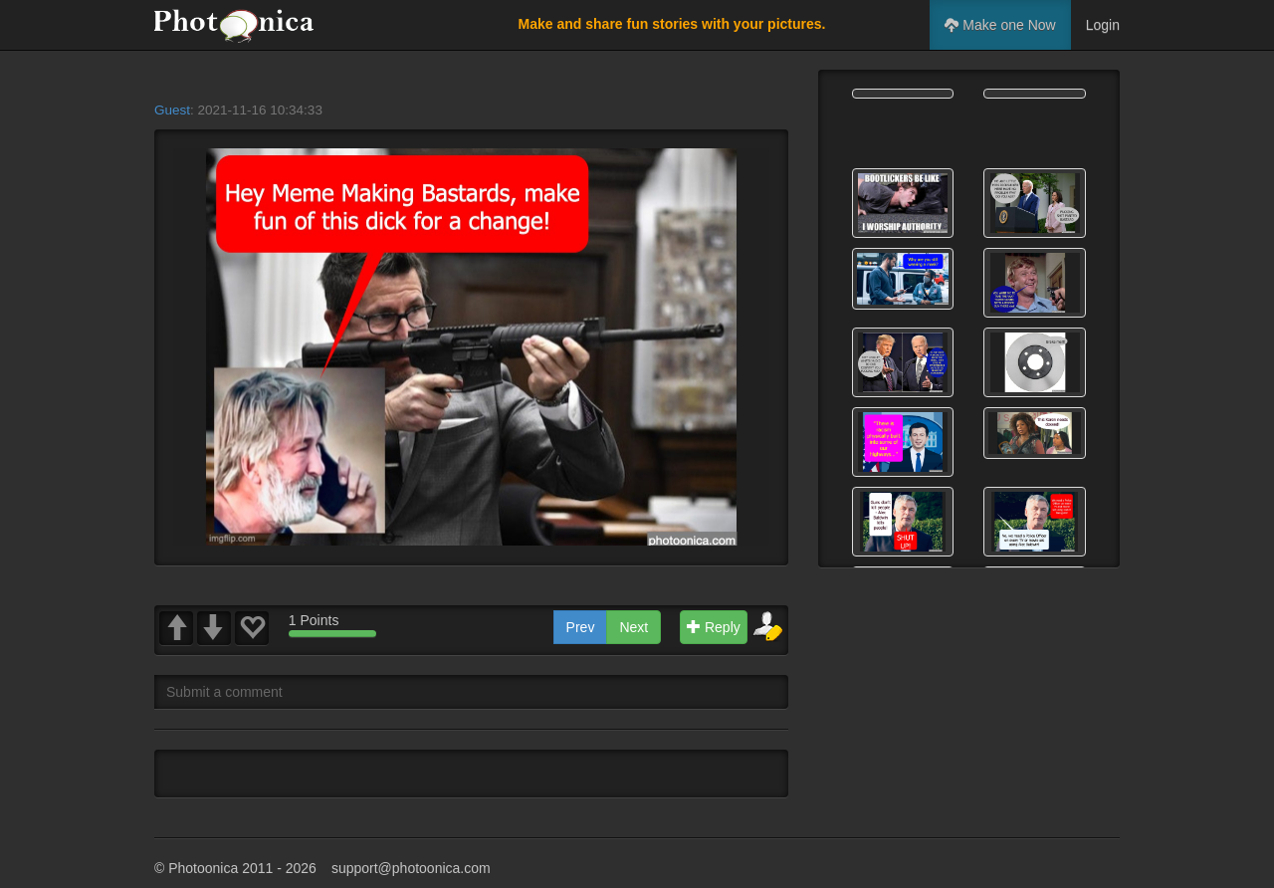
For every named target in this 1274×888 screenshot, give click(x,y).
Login (1103, 25)
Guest (172, 110)
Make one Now (1000, 25)
